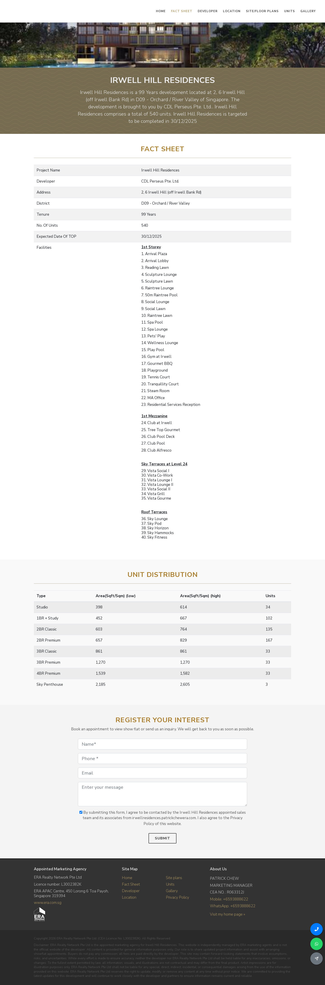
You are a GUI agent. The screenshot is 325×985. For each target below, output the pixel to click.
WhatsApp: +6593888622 (232, 906)
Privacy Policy (177, 897)
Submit (162, 838)
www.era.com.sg (47, 902)
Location (129, 897)
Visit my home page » (227, 914)
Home (127, 877)
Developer (130, 891)
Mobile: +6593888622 (229, 899)
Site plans (174, 877)
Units (170, 884)
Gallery (172, 891)
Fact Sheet (131, 884)
